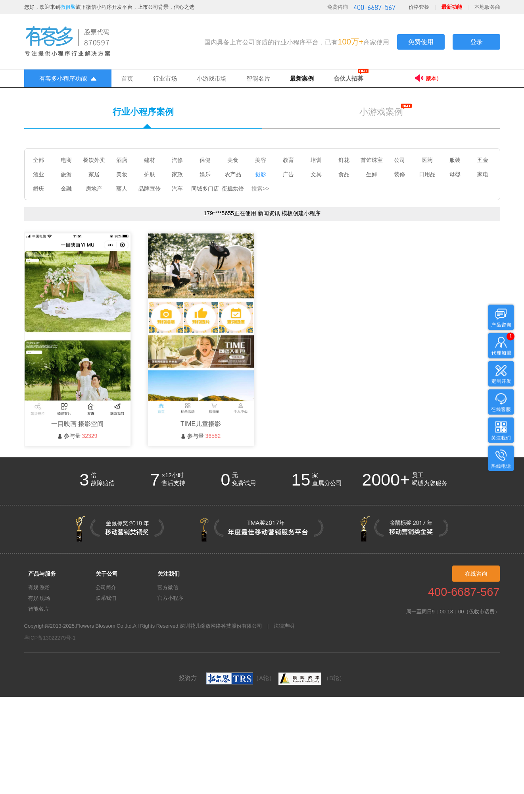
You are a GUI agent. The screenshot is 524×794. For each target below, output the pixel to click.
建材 (149, 160)
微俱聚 (68, 7)
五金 (482, 160)
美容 (260, 160)
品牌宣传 (149, 188)
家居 (94, 174)
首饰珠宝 (372, 160)
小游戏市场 (211, 78)
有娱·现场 (39, 598)
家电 (482, 174)
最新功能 (451, 7)
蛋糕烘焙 (233, 188)
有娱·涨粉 (39, 587)
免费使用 (421, 42)
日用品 (427, 174)
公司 (399, 160)
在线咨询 (476, 573)
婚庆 (38, 188)
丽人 (121, 188)
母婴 (455, 174)
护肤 (149, 174)
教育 (288, 160)
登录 (476, 42)
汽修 (177, 160)
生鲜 (371, 174)
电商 (66, 160)
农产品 (233, 174)
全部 (38, 160)
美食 (232, 160)
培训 (316, 160)
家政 (177, 174)
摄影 (260, 174)
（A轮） (240, 678)
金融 (66, 188)
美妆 (121, 174)
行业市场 (165, 78)
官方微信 (167, 587)
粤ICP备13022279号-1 (50, 638)
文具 (316, 174)
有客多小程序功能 (67, 78)
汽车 (177, 188)
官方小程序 (170, 598)
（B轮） (310, 678)
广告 (288, 174)
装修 (399, 174)
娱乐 (205, 174)
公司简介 (106, 587)
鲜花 (343, 160)
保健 (205, 160)
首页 (127, 78)
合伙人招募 (348, 78)
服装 (455, 160)
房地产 (94, 188)
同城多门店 (205, 188)
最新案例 (302, 78)
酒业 (38, 174)
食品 (343, 174)
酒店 (121, 160)
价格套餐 (419, 7)
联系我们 (106, 598)
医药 (427, 160)
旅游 (66, 174)
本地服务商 (487, 7)
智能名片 (258, 78)
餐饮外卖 (94, 160)
